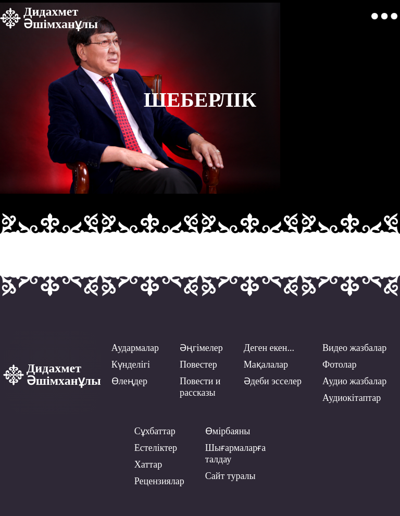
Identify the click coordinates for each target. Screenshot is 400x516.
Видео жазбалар (354, 348)
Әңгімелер (201, 348)
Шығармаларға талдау (235, 453)
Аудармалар (135, 348)
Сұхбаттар (155, 431)
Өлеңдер (129, 381)
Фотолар (339, 364)
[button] (384, 16)
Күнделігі (130, 364)
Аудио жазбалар (354, 381)
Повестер (198, 364)
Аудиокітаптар (351, 398)
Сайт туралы (230, 476)
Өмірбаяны (228, 431)
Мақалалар (266, 364)
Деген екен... (269, 348)
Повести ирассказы (200, 387)
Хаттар (148, 464)
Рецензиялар (159, 481)
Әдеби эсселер (273, 381)
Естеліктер (155, 448)
